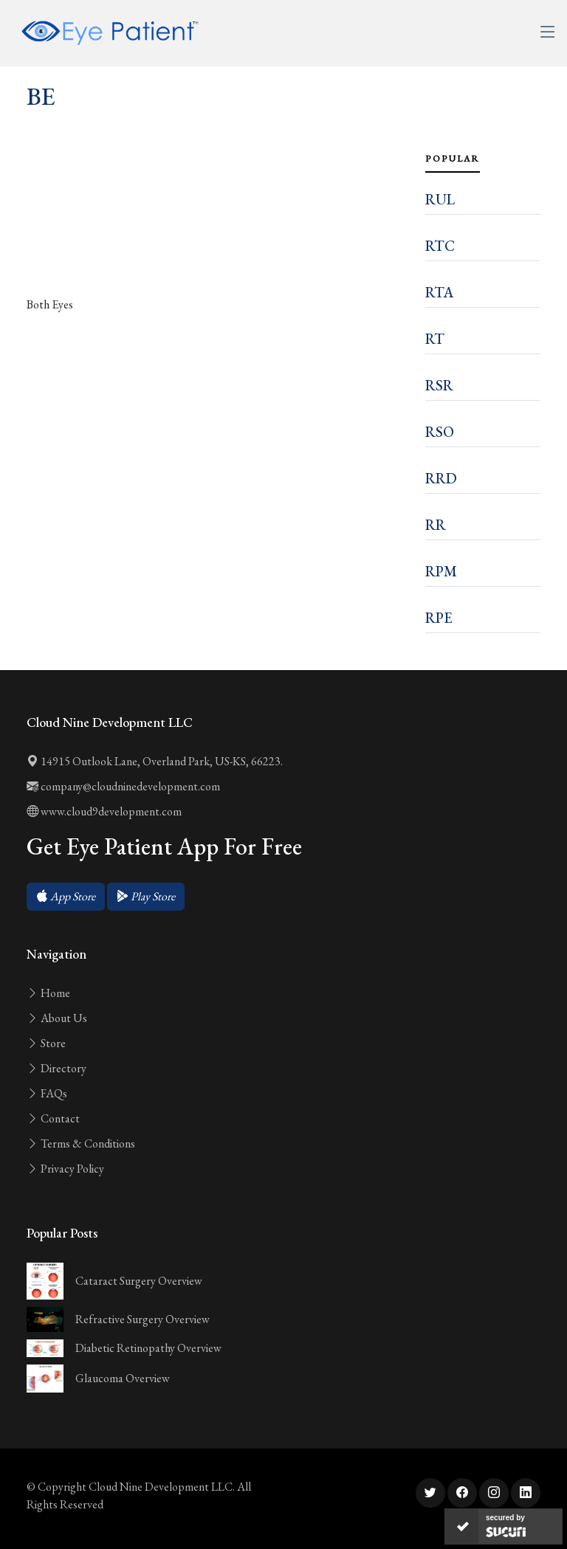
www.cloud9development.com (104, 811)
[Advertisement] (217, 236)
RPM (441, 571)
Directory (56, 1068)
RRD (441, 478)
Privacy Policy (65, 1168)
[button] (66, 897)
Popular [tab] (452, 159)
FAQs (47, 1093)
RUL (440, 199)
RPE (439, 617)
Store (46, 1043)
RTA (439, 292)
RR (435, 524)
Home (48, 993)
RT (434, 338)
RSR (439, 385)
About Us (57, 1018)
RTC (440, 245)
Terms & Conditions (81, 1143)
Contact (53, 1118)
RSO (439, 431)
